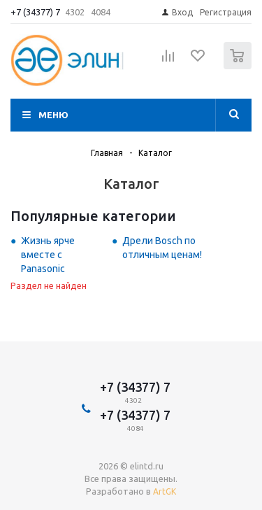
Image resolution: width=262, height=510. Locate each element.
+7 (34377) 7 (35, 12)
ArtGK (164, 491)
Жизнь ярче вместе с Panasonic (48, 254)
